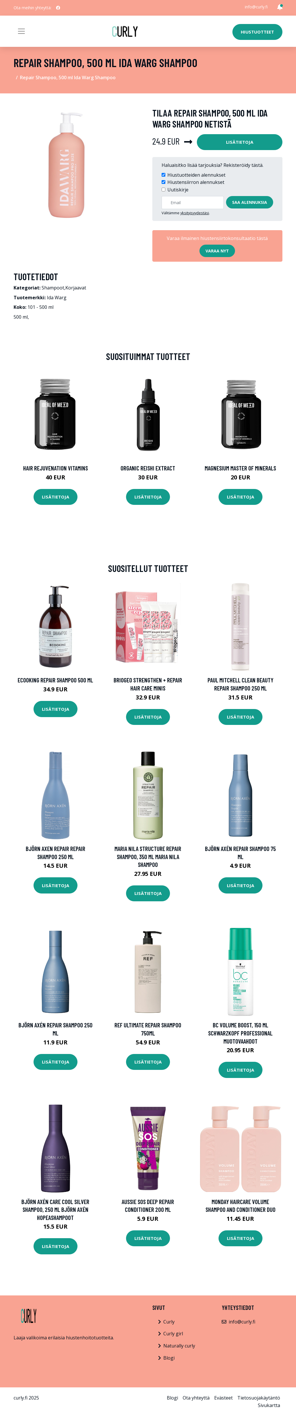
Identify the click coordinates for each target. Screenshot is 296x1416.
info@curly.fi (256, 7)
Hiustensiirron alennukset (195, 182)
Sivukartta (269, 1405)
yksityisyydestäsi (194, 212)
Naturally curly (179, 1346)
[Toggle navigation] (21, 31)
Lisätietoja (239, 142)
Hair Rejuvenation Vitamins (55, 468)
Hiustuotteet (257, 32)
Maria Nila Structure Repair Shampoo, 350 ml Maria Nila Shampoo (147, 856)
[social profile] (58, 7)
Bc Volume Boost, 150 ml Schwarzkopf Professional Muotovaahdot (240, 1032)
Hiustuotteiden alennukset (196, 175)
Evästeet (223, 1398)
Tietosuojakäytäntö (258, 1398)
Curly (169, 1322)
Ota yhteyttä (196, 1398)
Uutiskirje (177, 190)
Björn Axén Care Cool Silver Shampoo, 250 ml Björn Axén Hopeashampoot (55, 1209)
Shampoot (53, 288)
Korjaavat (75, 288)
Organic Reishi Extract (148, 468)
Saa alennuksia (249, 202)
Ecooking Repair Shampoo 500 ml (55, 680)
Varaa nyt (217, 251)
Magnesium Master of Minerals (240, 468)
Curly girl (173, 1333)
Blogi (169, 1358)
